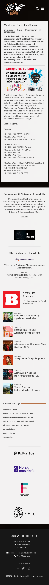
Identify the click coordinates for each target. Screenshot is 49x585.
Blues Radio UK (9, 433)
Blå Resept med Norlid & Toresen (16, 425)
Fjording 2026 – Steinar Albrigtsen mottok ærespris (27, 331)
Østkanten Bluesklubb (15, 9)
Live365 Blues (8, 437)
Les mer (24, 216)
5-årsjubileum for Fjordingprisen (29, 358)
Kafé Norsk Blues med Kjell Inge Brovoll (18, 421)
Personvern (24, 563)
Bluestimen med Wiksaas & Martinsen (18, 417)
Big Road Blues (9, 429)
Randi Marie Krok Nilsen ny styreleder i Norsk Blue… (26, 317)
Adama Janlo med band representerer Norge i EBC (26, 374)
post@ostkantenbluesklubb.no (23, 552)
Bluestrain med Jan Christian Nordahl (18, 413)
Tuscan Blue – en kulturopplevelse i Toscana (27, 389)
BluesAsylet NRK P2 (10, 409)
